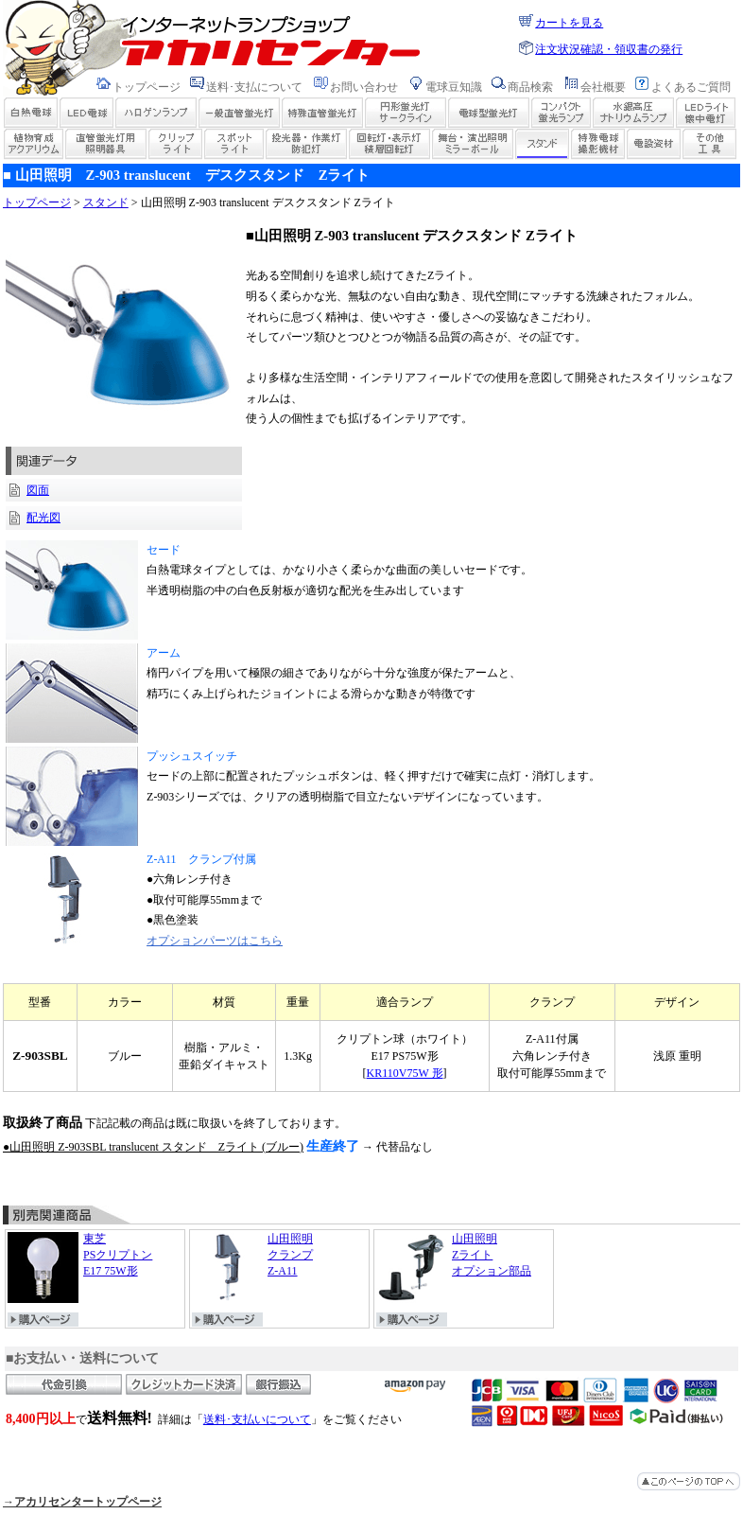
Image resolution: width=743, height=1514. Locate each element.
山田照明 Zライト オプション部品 (453, 1267)
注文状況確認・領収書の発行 (609, 49)
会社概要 (603, 87)
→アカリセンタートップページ (82, 1501)
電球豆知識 (453, 87)
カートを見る (569, 22)
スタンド (106, 202)
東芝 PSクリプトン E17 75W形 (80, 1267)
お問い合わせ (364, 87)
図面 (37, 490)
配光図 (43, 517)
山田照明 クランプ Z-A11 (252, 1267)
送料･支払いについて (257, 1419)
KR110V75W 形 (405, 1073)
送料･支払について (254, 87)
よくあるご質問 (691, 87)
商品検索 (530, 87)
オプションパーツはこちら (215, 940)
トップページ (146, 87)
